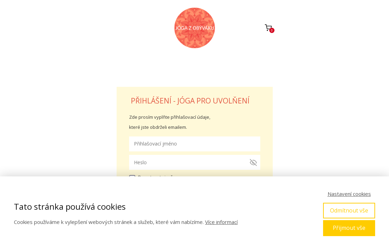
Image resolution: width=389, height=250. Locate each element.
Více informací (221, 221)
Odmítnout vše (349, 210)
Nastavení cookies (349, 193)
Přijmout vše (349, 228)
